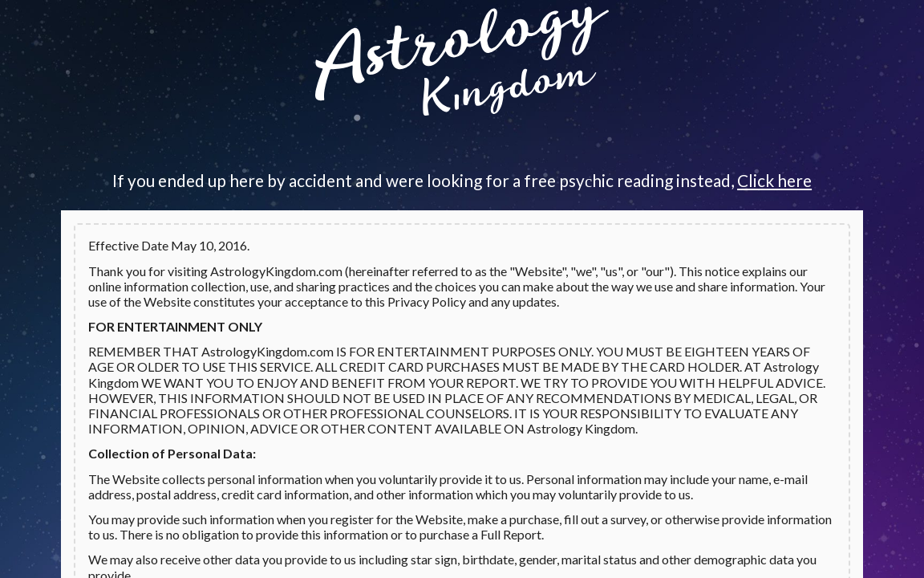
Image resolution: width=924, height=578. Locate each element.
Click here (774, 180)
